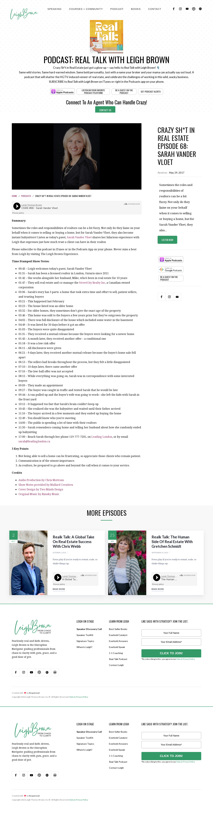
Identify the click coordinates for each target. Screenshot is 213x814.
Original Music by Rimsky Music (38, 494)
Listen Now (167, 240)
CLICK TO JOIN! (171, 653)
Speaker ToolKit (85, 635)
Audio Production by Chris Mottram (41, 480)
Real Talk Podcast (118, 659)
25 (112, 535)
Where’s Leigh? (84, 647)
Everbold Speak (117, 647)
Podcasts (26, 196)
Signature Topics (85, 641)
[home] (23, 10)
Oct (13, 541)
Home (14, 196)
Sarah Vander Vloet (79, 237)
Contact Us (105, 110)
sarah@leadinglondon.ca (34, 441)
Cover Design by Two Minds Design (40, 489)
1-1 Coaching (116, 653)
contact (154, 9)
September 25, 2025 (160, 553)
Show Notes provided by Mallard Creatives (45, 485)
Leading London (101, 437)
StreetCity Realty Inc (92, 282)
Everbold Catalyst (118, 635)
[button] (54, 8)
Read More (59, 589)
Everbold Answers (118, 641)
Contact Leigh (116, 665)
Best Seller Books (118, 629)
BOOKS (136, 9)
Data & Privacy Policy (186, 659)
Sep (112, 541)
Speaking (54, 9)
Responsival (34, 693)
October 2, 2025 (59, 553)
